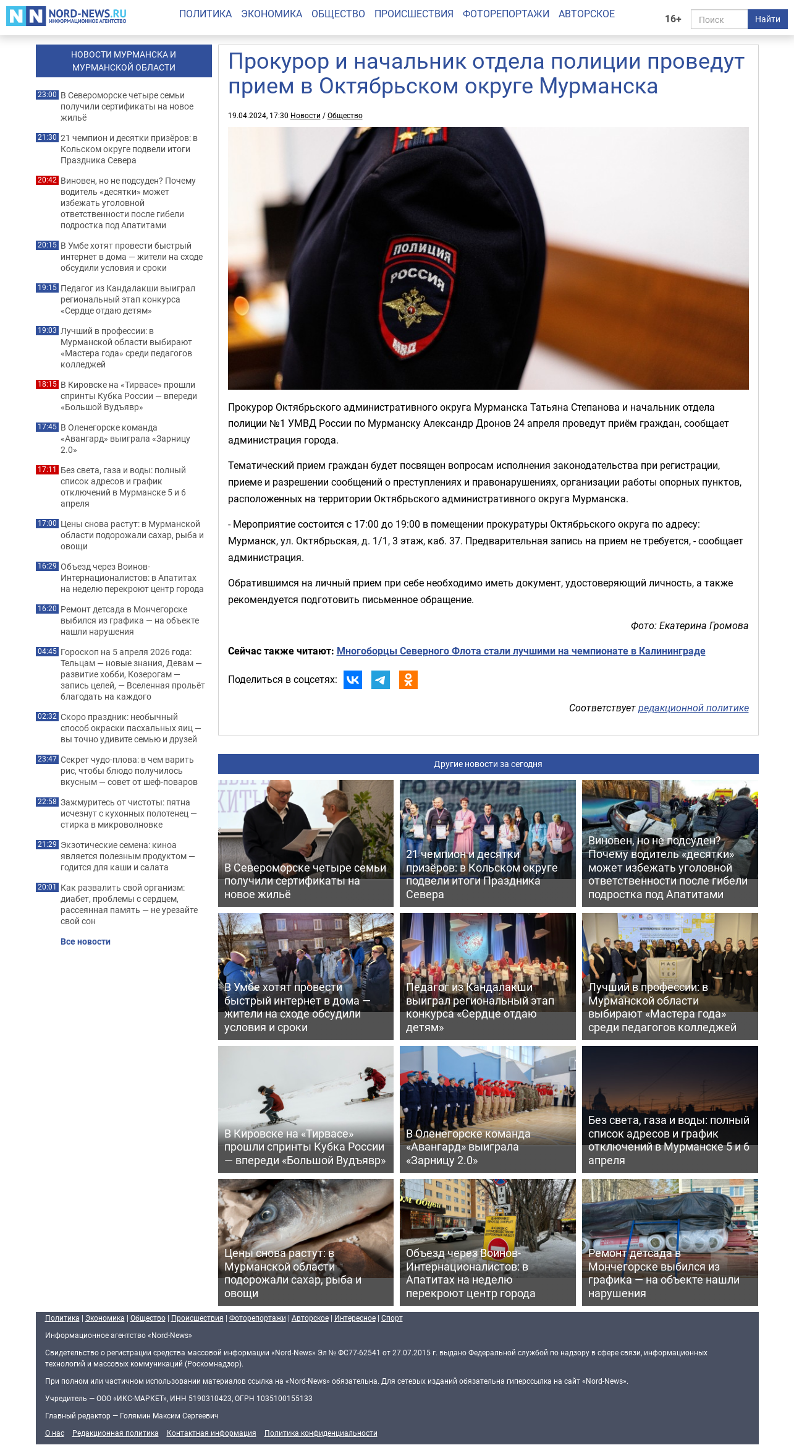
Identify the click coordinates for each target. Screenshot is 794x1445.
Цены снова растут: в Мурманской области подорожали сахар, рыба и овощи (132, 535)
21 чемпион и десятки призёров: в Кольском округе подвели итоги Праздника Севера (129, 149)
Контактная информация (211, 1433)
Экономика (271, 13)
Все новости (86, 941)
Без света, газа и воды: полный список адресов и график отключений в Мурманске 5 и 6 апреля (123, 487)
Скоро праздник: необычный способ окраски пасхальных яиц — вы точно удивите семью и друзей (131, 728)
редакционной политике (693, 707)
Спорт (392, 1318)
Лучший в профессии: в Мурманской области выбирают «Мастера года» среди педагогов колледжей (126, 347)
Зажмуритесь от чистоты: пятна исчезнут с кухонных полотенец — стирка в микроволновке (129, 813)
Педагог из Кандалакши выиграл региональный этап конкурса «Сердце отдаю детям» (128, 299)
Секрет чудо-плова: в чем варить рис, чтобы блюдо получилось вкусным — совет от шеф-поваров (129, 770)
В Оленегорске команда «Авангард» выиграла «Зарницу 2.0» (125, 438)
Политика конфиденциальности (321, 1433)
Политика (205, 13)
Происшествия (414, 13)
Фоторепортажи (506, 13)
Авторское (587, 13)
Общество (338, 13)
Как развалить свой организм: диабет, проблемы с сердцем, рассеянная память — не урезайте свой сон (129, 904)
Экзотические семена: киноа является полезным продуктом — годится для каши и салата (128, 856)
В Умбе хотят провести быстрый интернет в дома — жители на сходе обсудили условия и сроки (132, 256)
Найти (767, 19)
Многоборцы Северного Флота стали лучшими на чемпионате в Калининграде (521, 651)
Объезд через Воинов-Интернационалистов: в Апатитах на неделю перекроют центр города (132, 577)
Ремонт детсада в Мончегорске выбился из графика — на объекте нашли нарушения (130, 620)
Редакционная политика (115, 1433)
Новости (305, 115)
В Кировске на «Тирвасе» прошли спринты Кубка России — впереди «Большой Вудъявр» (129, 396)
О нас (54, 1433)
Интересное (355, 1318)
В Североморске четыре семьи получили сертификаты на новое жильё (127, 106)
